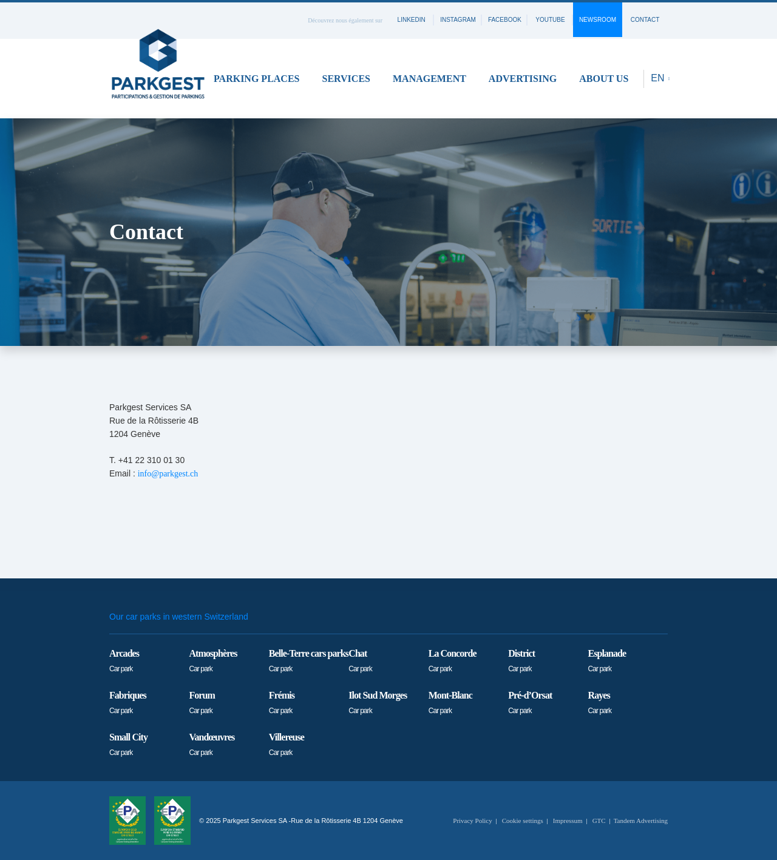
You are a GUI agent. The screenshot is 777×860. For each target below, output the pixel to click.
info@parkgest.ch (168, 473)
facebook (504, 19)
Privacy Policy (472, 820)
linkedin (412, 19)
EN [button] (659, 78)
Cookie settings (522, 820)
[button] (260, 78)
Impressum (568, 820)
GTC (599, 820)
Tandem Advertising (641, 820)
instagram (458, 19)
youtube (550, 19)
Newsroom (597, 19)
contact (645, 19)
